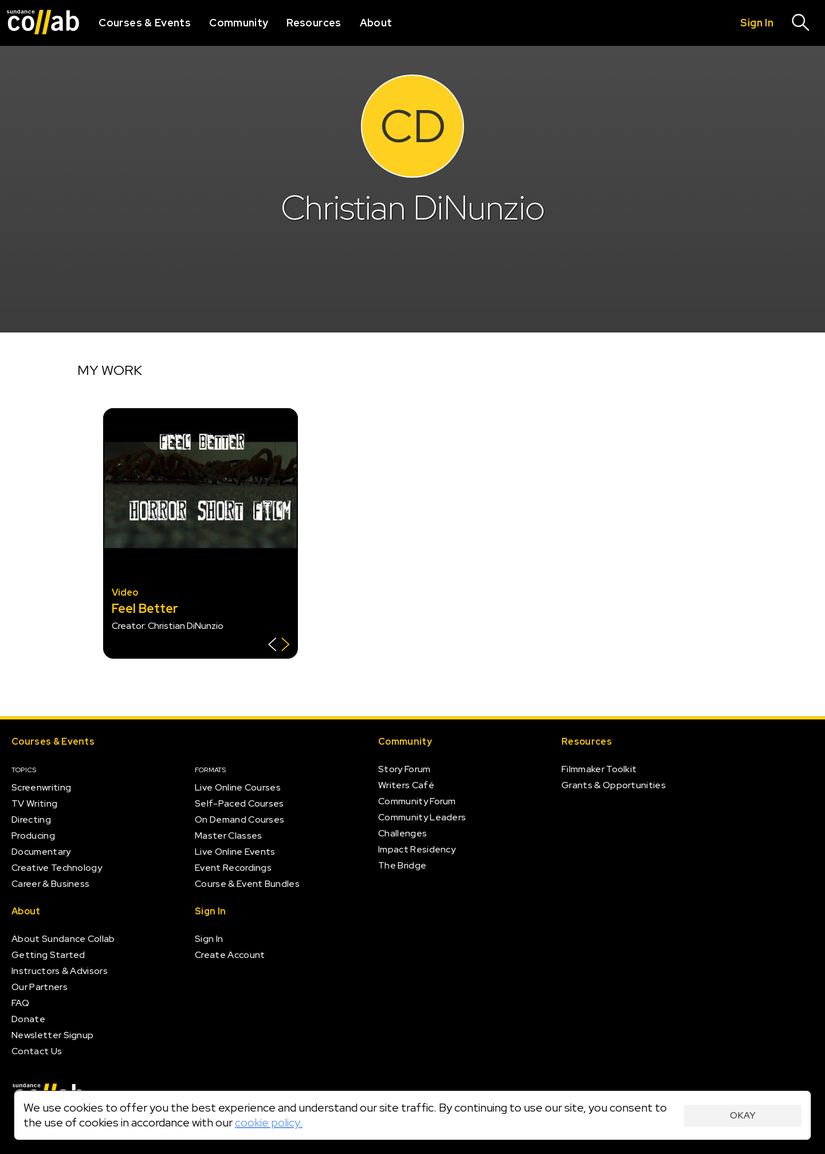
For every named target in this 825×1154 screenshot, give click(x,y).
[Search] (801, 23)
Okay (743, 1115)
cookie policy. (268, 1122)
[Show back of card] (278, 645)
